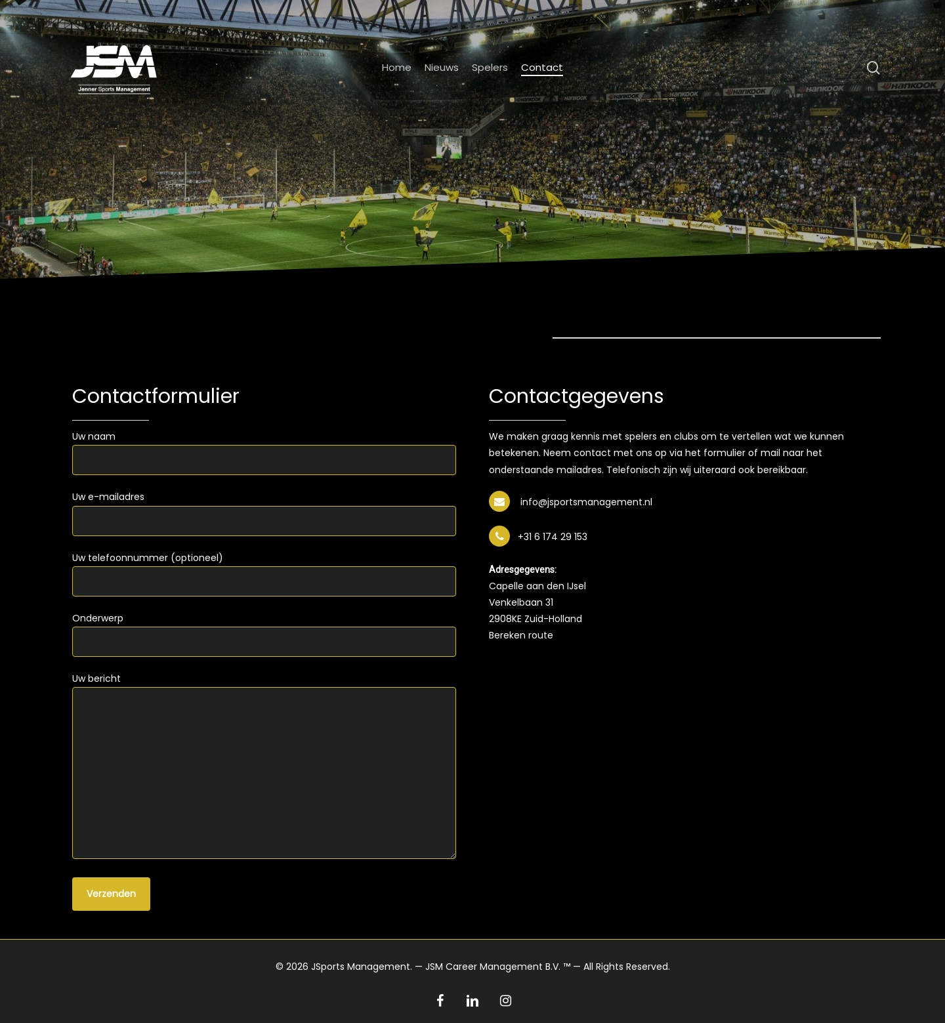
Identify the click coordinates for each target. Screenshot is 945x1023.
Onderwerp (264, 634)
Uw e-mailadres (264, 512)
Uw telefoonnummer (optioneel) (264, 573)
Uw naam (264, 452)
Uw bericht (264, 768)
